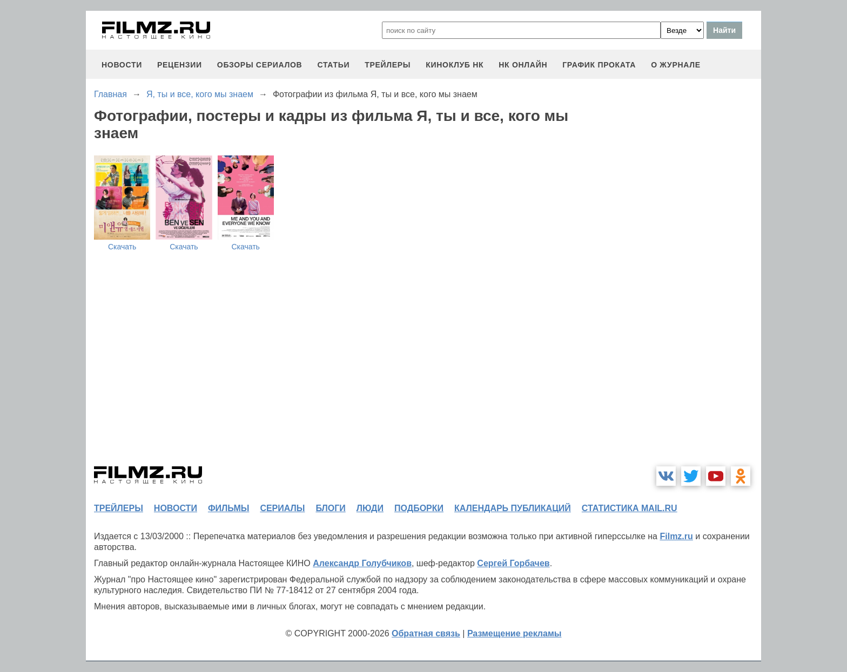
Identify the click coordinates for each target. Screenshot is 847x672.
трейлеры (388, 64)
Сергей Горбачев (513, 563)
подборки (418, 508)
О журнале (676, 64)
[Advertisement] (680, 294)
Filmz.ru (676, 536)
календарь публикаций (512, 508)
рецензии (179, 64)
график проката (599, 64)
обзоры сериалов (259, 64)
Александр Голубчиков (362, 563)
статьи (333, 64)
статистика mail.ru (629, 508)
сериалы (282, 508)
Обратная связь (426, 633)
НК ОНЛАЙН (523, 64)
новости (122, 64)
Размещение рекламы (514, 633)
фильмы (228, 508)
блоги (330, 508)
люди (370, 508)
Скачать (122, 246)
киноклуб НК (454, 64)
